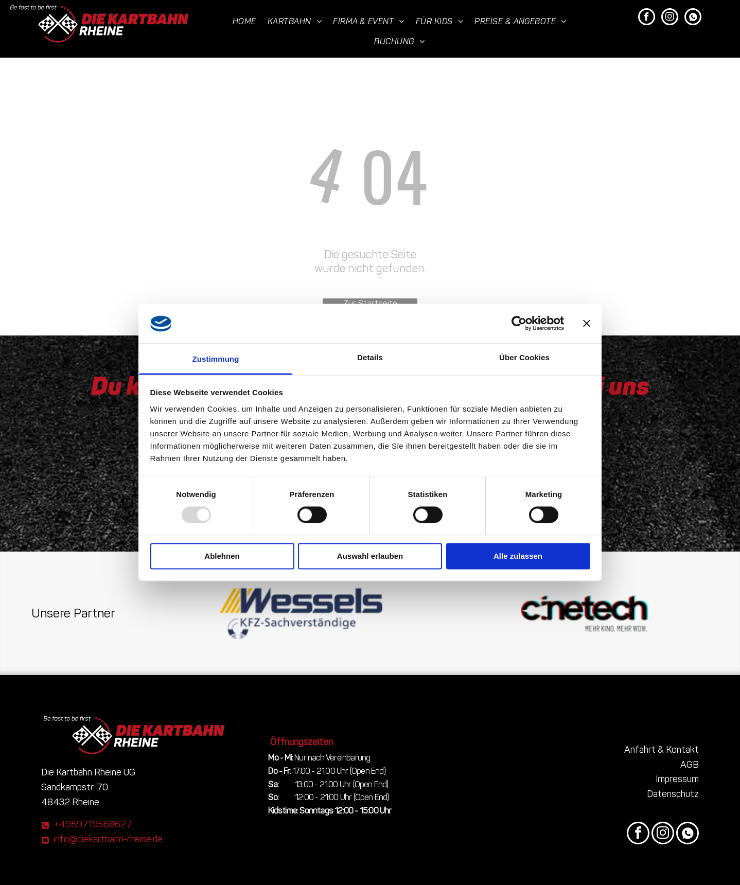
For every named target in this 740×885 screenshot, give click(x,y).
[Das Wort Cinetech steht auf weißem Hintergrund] (584, 613)
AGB (689, 764)
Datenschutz (673, 794)
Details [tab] (370, 357)
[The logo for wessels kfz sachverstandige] (301, 613)
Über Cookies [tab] (524, 357)
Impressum (677, 779)
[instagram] (669, 18)
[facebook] (646, 18)
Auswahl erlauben (370, 556)
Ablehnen (221, 556)
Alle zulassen (518, 556)
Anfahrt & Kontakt (661, 749)
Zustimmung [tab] (215, 359)
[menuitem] (244, 21)
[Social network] (692, 18)
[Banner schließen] (586, 323)
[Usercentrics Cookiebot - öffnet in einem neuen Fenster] (519, 323)
